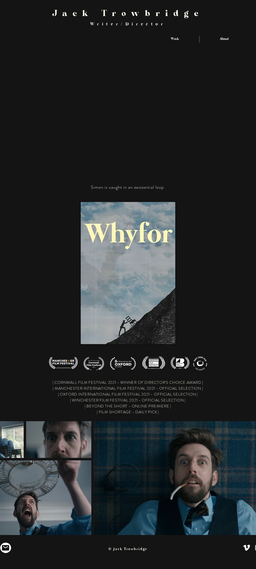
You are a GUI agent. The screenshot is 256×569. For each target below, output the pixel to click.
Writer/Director (128, 24)
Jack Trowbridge (128, 15)
